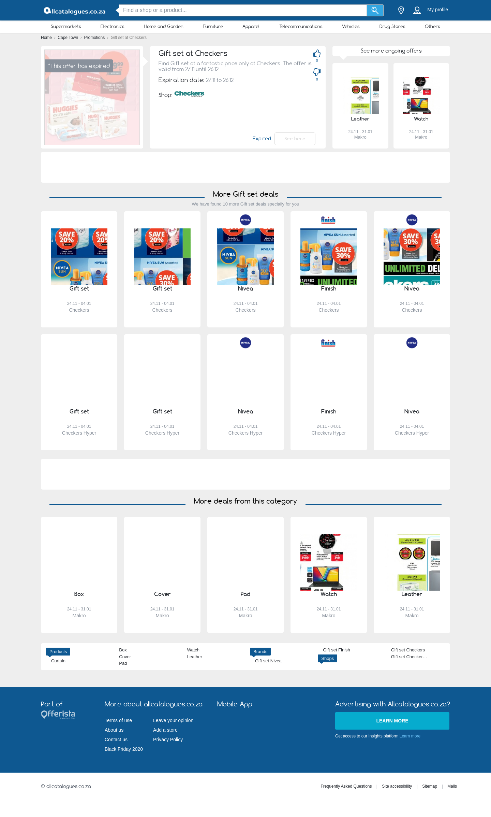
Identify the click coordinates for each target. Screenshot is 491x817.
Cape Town (68, 37)
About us (114, 730)
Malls (452, 786)
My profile (437, 9)
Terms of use (118, 720)
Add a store (165, 730)
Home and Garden (163, 26)
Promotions (95, 37)
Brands (260, 651)
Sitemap (429, 786)
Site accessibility (397, 786)
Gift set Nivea (268, 660)
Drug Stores (392, 26)
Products (58, 651)
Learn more (392, 720)
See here (295, 139)
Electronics (112, 26)
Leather (194, 656)
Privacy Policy (168, 739)
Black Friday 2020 (124, 749)
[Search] (375, 10)
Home (47, 37)
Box (123, 649)
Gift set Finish (336, 649)
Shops (327, 658)
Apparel (250, 26)
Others (432, 26)
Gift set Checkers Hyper (414, 656)
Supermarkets (66, 26)
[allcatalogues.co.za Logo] (75, 10)
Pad (123, 663)
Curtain (58, 660)
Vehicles (351, 26)
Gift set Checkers (408, 649)
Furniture (213, 26)
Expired (262, 139)
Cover (125, 656)
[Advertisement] (245, 167)
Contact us (116, 739)
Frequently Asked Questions (346, 786)
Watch (193, 649)
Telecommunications (301, 26)
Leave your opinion (173, 720)
